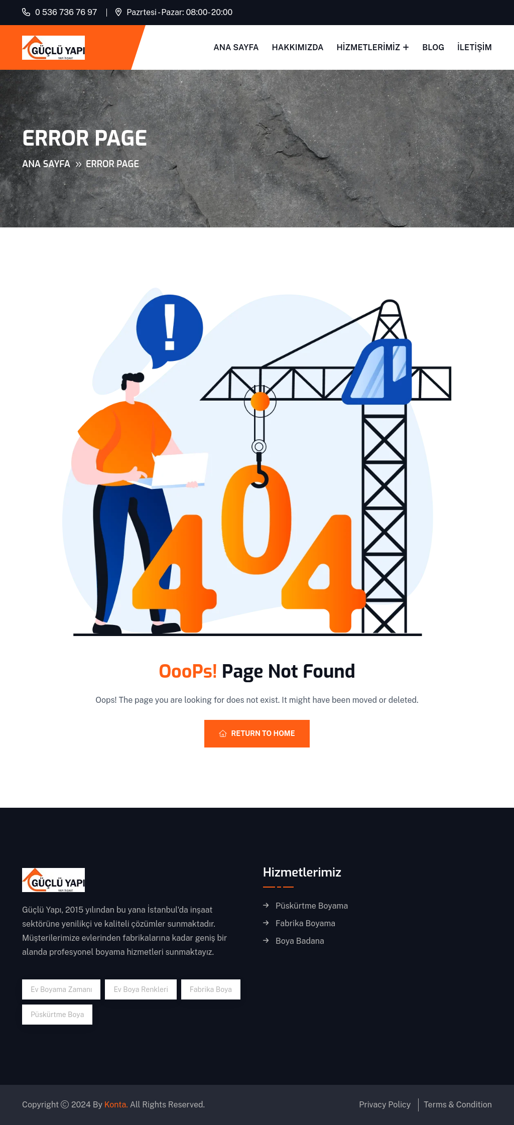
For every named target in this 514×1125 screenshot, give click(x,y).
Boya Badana (300, 941)
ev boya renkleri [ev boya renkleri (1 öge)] (140, 989)
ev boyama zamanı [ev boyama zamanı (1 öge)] (61, 989)
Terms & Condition (458, 1104)
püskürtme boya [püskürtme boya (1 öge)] (57, 1015)
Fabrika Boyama (305, 923)
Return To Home (257, 733)
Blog (433, 47)
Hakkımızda (298, 47)
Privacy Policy (385, 1104)
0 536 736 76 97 (66, 12)
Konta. (116, 1104)
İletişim (474, 47)
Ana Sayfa (236, 47)
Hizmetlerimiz (369, 47)
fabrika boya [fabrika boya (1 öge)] (211, 989)
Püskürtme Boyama (312, 906)
